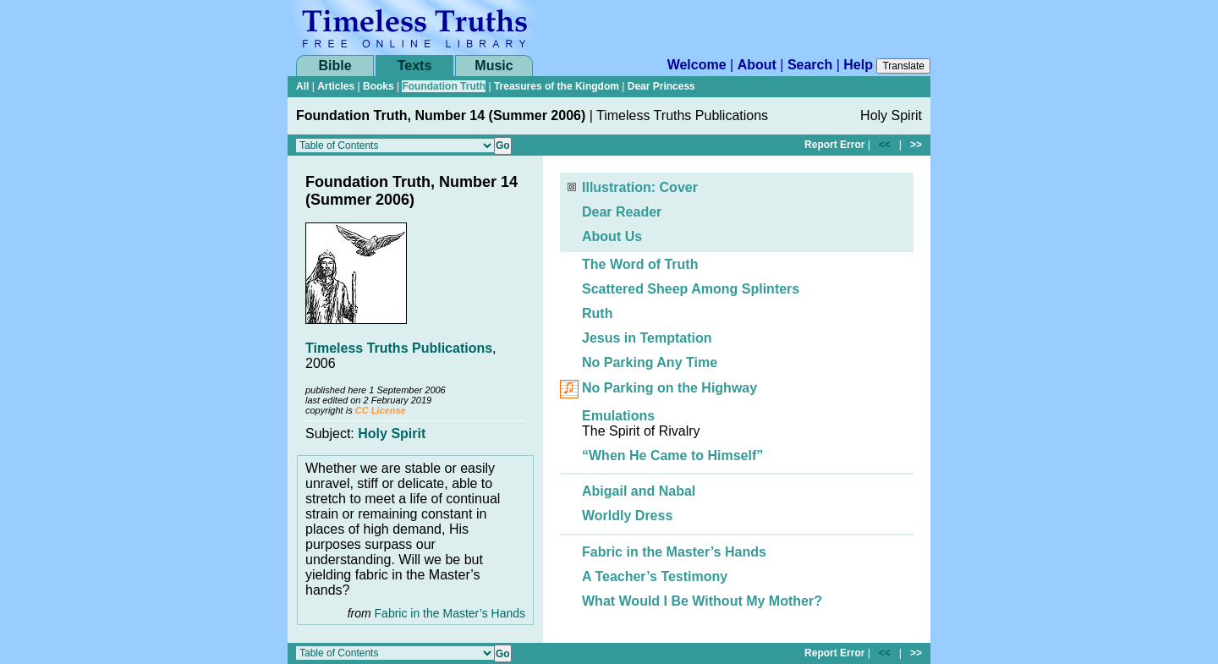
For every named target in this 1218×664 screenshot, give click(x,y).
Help (858, 65)
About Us (612, 236)
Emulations (618, 416)
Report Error (834, 145)
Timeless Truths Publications (398, 348)
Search (809, 65)
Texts (415, 65)
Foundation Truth (444, 86)
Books (378, 86)
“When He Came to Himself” (672, 455)
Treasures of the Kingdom (556, 86)
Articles (335, 86)
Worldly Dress (627, 515)
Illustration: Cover (640, 187)
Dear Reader (621, 212)
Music (494, 65)
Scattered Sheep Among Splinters (690, 289)
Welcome (697, 65)
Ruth (597, 313)
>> (916, 145)
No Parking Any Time (649, 362)
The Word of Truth (640, 264)
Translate (903, 66)
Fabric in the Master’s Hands (450, 613)
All (302, 86)
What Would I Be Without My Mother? (702, 601)
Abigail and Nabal (638, 491)
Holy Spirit (391, 433)
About (757, 65)
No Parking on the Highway (669, 388)
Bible (334, 65)
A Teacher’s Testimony (654, 576)
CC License (380, 410)
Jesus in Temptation (647, 338)
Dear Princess (661, 86)
